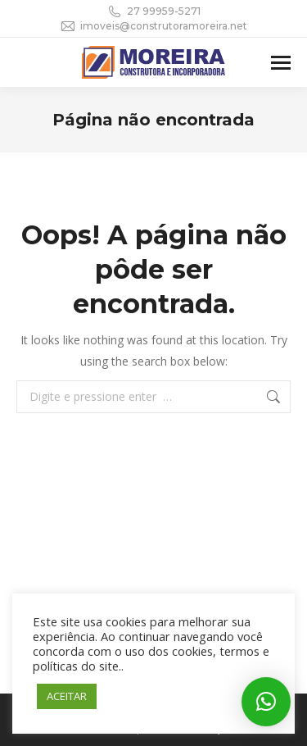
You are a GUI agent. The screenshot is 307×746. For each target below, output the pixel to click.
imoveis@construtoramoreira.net (153, 26)
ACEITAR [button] (67, 696)
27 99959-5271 (153, 11)
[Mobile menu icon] (281, 62)
